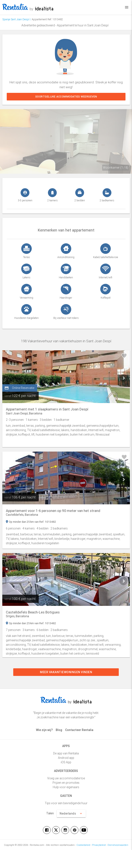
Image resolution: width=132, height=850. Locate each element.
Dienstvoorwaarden (118, 844)
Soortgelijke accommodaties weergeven (66, 96)
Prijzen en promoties (66, 783)
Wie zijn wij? (44, 730)
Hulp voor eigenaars (66, 787)
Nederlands (71, 813)
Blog (59, 730)
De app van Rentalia (66, 753)
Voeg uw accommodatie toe (66, 778)
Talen (50, 813)
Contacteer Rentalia (79, 730)
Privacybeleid (99, 844)
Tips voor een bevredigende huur (66, 803)
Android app (66, 758)
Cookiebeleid (83, 844)
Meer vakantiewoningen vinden (66, 672)
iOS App (66, 762)
